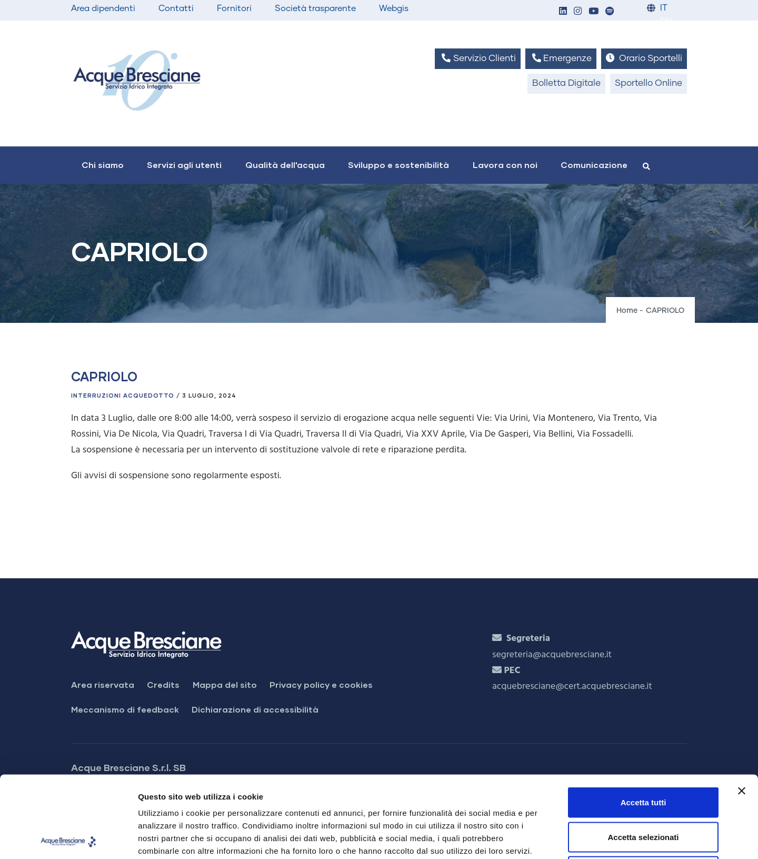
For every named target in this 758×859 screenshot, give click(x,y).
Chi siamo (103, 165)
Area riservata (102, 684)
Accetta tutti (643, 720)
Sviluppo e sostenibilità (398, 165)
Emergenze (561, 58)
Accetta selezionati (643, 755)
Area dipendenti (103, 8)
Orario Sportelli (644, 58)
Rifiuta (643, 789)
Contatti (176, 8)
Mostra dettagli (553, 838)
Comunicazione (594, 165)
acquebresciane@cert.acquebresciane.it (572, 686)
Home (626, 310)
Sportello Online (648, 83)
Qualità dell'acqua (285, 165)
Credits (163, 684)
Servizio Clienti (477, 58)
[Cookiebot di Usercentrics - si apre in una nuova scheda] (68, 838)
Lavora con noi (505, 165)
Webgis (393, 8)
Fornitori (234, 8)
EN (665, 22)
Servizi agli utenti (184, 165)
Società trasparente (315, 8)
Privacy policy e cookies (321, 684)
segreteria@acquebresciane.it (552, 655)
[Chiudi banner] (741, 709)
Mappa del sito (225, 684)
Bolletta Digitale (566, 83)
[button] (562, 12)
